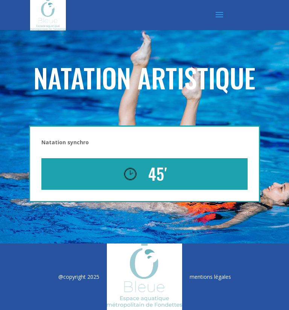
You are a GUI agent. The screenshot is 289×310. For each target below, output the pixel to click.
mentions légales (210, 276)
